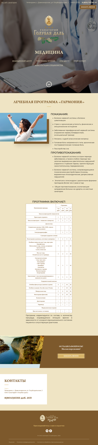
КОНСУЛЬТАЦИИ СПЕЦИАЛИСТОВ (49, 65)
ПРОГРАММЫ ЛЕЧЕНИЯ (45, 61)
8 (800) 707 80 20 (89, 2)
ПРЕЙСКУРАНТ (80, 61)
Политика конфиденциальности (26, 442)
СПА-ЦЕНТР (64, 61)
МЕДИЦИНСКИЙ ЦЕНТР (22, 61)
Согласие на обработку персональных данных (50, 442)
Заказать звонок (88, 7)
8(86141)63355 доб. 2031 (18, 398)
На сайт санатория (9, 2)
